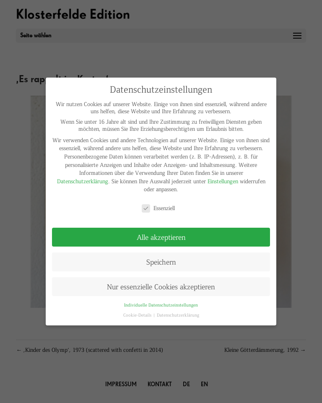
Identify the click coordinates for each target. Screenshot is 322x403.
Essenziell (158, 207)
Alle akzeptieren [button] (161, 237)
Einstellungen (223, 181)
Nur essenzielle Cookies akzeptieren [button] (161, 286)
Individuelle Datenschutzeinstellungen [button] (161, 304)
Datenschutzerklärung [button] (178, 314)
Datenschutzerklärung (82, 181)
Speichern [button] (161, 261)
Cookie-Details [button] (138, 314)
